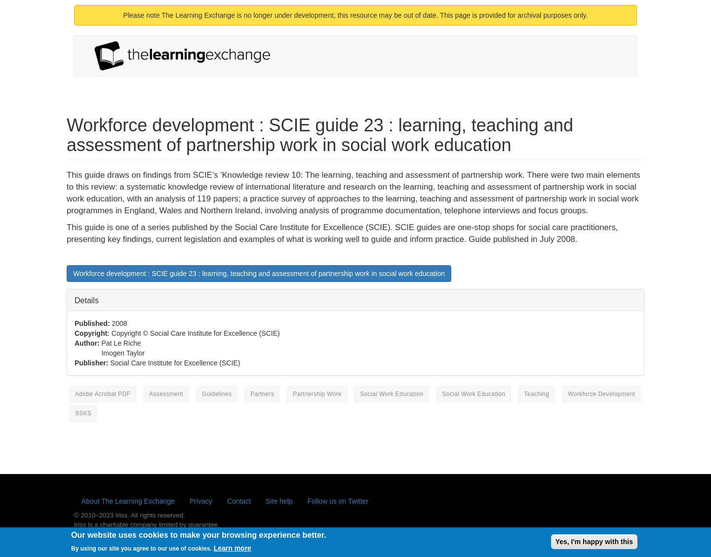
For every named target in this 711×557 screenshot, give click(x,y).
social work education (391, 394)
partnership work (317, 394)
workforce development (601, 394)
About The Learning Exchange (128, 501)
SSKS (83, 413)
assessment (166, 394)
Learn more (232, 550)
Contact (239, 501)
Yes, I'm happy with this (594, 544)
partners (262, 394)
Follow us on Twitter (338, 501)
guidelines (217, 394)
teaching (536, 394)
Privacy (201, 501)
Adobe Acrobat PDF (102, 394)
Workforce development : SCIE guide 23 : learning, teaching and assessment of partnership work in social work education (259, 274)
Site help (279, 501)
